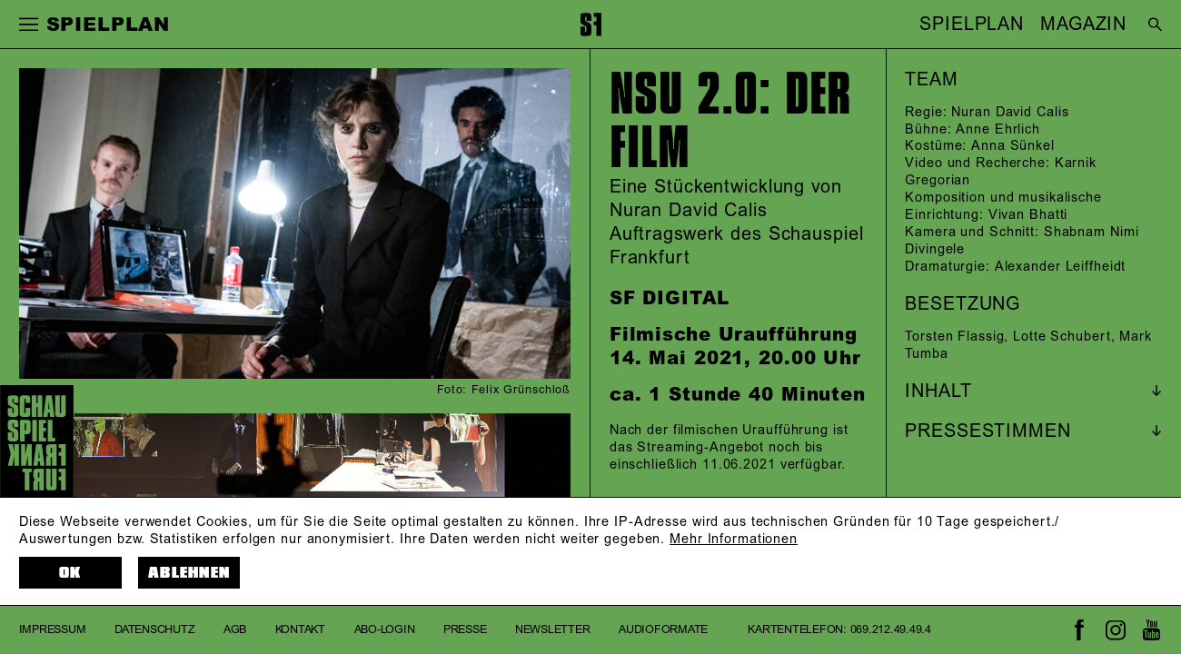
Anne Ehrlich (998, 130)
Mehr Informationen (734, 539)
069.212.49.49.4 (890, 629)
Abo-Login (384, 629)
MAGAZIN (1083, 24)
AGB (234, 629)
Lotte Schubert (1061, 337)
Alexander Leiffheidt (1060, 267)
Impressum (52, 629)
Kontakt (300, 629)
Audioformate (663, 629)
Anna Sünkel (1013, 146)
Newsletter (552, 629)
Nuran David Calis (1009, 112)
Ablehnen (189, 572)
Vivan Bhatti (1028, 215)
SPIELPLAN (971, 24)
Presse (464, 629)
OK (70, 572)
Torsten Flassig (954, 337)
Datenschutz (154, 629)
